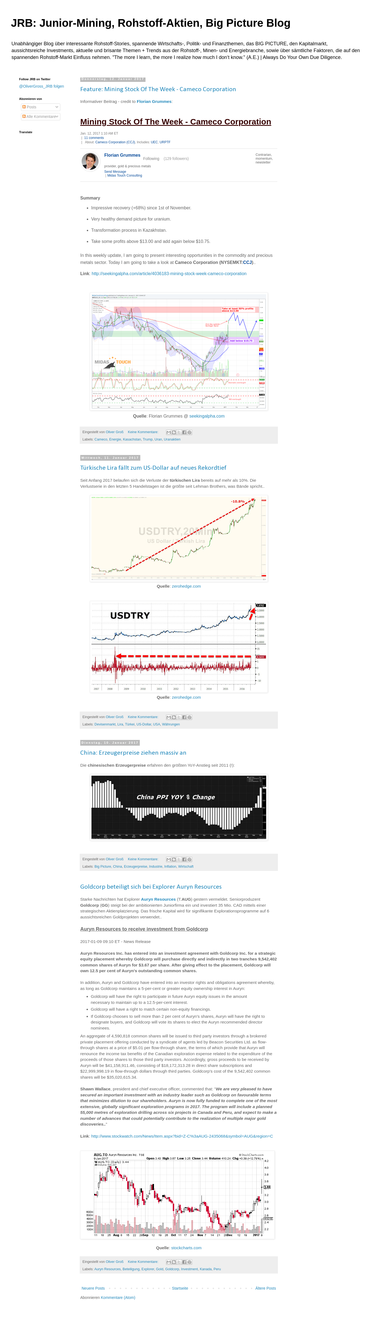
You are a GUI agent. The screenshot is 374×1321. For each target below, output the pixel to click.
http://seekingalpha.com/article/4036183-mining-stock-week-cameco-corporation (169, 273)
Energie (115, 439)
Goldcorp (172, 1269)
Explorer (147, 1269)
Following (151, 158)
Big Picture (102, 866)
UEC (154, 142)
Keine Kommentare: (143, 432)
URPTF (165, 142)
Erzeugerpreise (135, 866)
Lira (120, 724)
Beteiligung (131, 1269)
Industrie (155, 866)
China (117, 866)
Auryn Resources (158, 899)
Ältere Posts (266, 1288)
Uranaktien (172, 439)
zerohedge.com (186, 586)
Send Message (115, 172)
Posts (29, 107)
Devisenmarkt (104, 724)
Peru (217, 1269)
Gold (160, 1269)
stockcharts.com (186, 1247)
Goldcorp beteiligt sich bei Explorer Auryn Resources (151, 887)
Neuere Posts (93, 1288)
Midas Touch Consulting (124, 175)
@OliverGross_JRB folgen (41, 86)
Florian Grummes (154, 101)
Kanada (206, 1269)
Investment (189, 1269)
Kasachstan (132, 439)
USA (156, 724)
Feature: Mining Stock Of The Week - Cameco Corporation (158, 89)
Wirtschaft (186, 866)
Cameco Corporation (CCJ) (115, 142)
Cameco (100, 439)
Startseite (180, 1288)
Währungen (171, 724)
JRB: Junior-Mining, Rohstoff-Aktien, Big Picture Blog (150, 23)
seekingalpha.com (207, 416)
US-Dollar (143, 724)
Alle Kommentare (39, 116)
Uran (158, 439)
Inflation (170, 866)
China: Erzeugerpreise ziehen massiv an (133, 753)
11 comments (94, 138)
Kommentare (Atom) (118, 1297)
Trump (148, 439)
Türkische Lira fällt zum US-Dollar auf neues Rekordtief (153, 468)
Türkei (130, 724)
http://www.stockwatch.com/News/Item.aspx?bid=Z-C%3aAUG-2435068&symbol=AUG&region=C (182, 1136)
